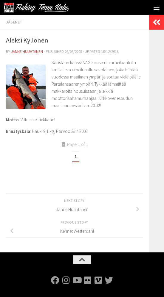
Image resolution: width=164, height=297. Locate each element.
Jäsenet (14, 22)
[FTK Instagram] (66, 280)
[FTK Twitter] (109, 280)
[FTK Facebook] (55, 280)
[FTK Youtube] (76, 280)
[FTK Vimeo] (98, 280)
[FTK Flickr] (87, 280)
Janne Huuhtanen (27, 51)
